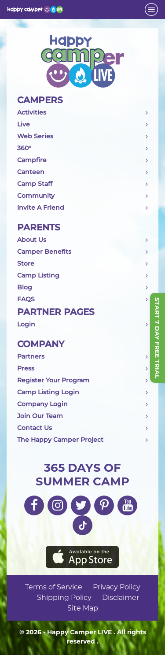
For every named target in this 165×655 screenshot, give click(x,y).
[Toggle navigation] (151, 9)
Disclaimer (120, 597)
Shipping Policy (64, 597)
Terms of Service (53, 587)
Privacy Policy (116, 587)
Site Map (82, 608)
